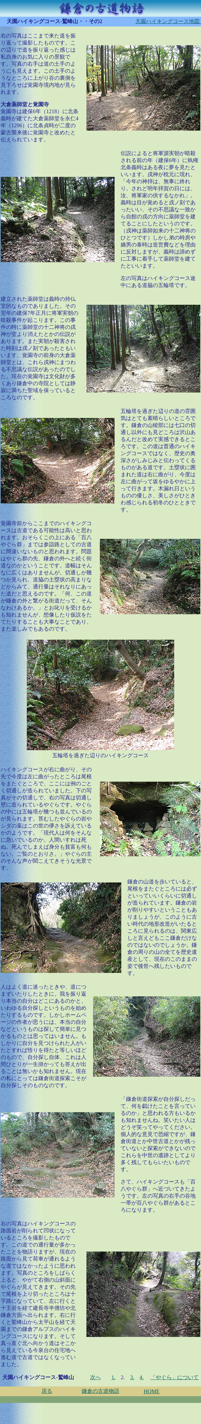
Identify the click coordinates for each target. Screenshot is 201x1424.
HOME (151, 1391)
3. (132, 1377)
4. (142, 1377)
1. (114, 1377)
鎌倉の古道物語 (100, 1391)
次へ (95, 1377)
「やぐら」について (174, 1377)
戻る (47, 1391)
